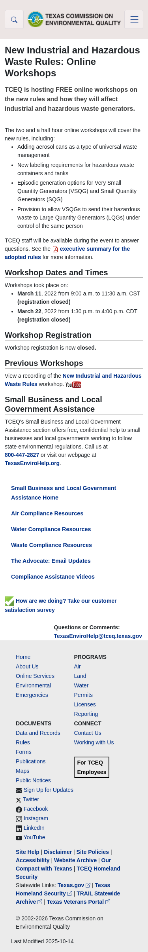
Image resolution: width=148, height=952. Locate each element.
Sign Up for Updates (48, 790)
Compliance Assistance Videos (53, 576)
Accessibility (33, 860)
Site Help (27, 852)
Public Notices (33, 780)
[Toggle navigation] (133, 19)
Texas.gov (75, 885)
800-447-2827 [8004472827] (22, 455)
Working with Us (94, 742)
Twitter (31, 799)
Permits (83, 695)
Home (23, 657)
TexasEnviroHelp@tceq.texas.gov (98, 636)
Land (80, 676)
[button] (14, 19)
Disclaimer (58, 852)
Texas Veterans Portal (78, 902)
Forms (24, 752)
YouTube (34, 837)
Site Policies (93, 852)
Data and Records (38, 733)
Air (77, 666)
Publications (31, 761)
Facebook (36, 809)
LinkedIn (34, 828)
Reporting (86, 714)
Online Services (35, 676)
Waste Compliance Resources (51, 545)
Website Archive (75, 860)
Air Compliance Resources (47, 513)
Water (81, 685)
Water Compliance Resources (51, 529)
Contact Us (87, 733)
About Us (27, 666)
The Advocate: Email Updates (51, 561)
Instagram (36, 818)
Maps (22, 771)
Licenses (85, 704)
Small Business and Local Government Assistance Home (63, 493)
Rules (23, 742)
